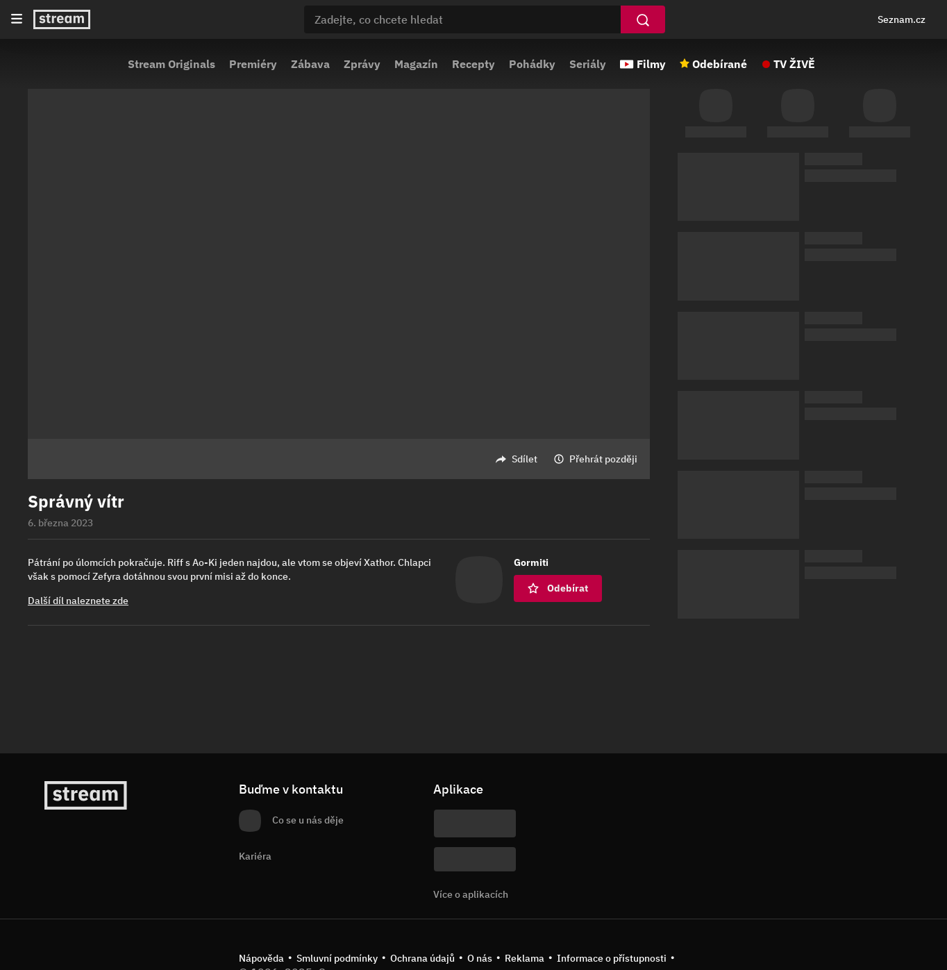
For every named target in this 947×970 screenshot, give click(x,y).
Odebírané (719, 64)
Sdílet (524, 459)
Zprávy (362, 64)
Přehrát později (603, 459)
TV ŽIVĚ (794, 64)
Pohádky (532, 64)
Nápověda (261, 958)
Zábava (310, 64)
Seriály (587, 64)
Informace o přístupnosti (612, 958)
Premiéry (253, 64)
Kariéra (255, 856)
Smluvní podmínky (337, 958)
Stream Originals (171, 64)
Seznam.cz (901, 19)
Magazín (416, 64)
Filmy (651, 64)
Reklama (524, 958)
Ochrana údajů (422, 958)
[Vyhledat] (643, 19)
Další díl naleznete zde (78, 600)
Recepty (473, 64)
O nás (479, 958)
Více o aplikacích (470, 894)
